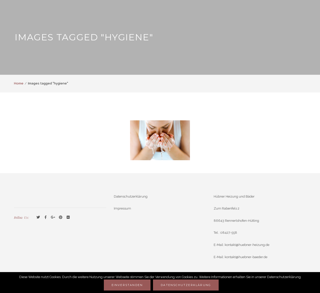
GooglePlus (53, 217)
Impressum (122, 208)
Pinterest (61, 217)
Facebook (46, 217)
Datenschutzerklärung (131, 196)
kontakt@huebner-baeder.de (246, 257)
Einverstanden (127, 285)
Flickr (68, 217)
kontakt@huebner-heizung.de (247, 245)
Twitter (38, 217)
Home (18, 83)
